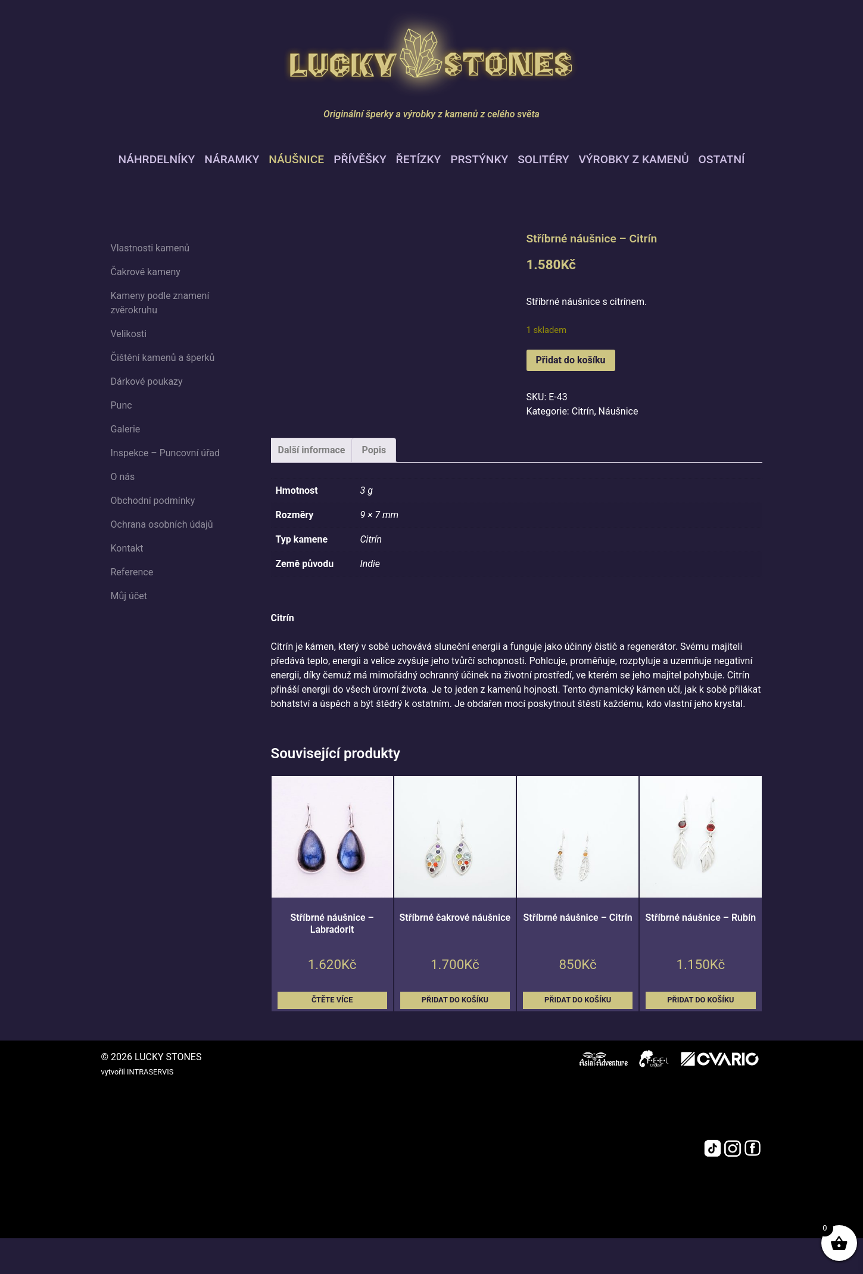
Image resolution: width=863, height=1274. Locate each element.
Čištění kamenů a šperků (163, 357)
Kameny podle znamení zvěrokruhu (160, 303)
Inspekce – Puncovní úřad (165, 453)
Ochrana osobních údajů (162, 524)
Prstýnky (479, 159)
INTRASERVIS (150, 1071)
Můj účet (129, 596)
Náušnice (296, 159)
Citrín (583, 411)
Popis (374, 450)
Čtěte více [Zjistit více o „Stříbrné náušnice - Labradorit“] (332, 999)
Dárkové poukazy (147, 381)
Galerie (126, 429)
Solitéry (543, 159)
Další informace (311, 450)
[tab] (312, 450)
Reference (132, 572)
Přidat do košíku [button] (455, 999)
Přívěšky (360, 159)
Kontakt (127, 548)
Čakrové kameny (145, 272)
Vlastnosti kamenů (150, 248)
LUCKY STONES (168, 1057)
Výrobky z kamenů (633, 159)
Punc (121, 405)
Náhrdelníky (156, 159)
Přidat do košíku (571, 360)
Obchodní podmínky (153, 500)
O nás (123, 476)
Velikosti (129, 333)
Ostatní (722, 159)
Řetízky (418, 159)
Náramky (231, 159)
